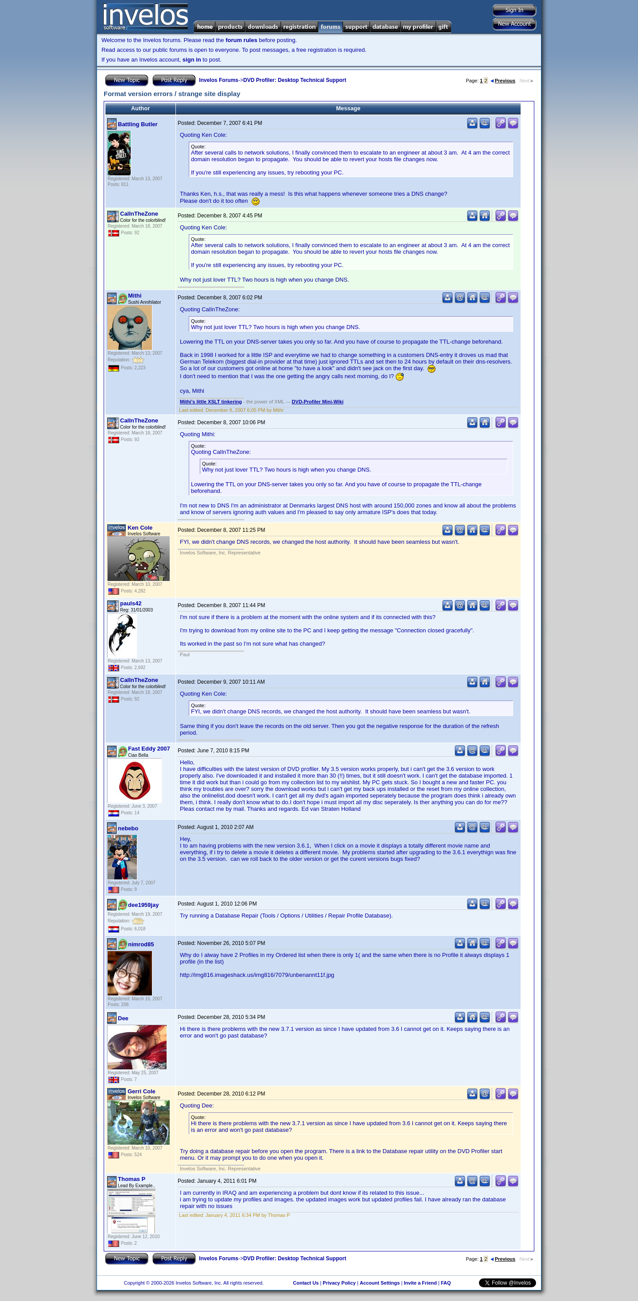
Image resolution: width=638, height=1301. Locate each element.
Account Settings (380, 1283)
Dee (123, 1018)
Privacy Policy (339, 1283)
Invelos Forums (218, 80)
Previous (502, 80)
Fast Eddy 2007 (149, 748)
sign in (192, 59)
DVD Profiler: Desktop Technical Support (294, 80)
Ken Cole (140, 527)
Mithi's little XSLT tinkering (211, 401)
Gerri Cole (142, 1091)
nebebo (128, 828)
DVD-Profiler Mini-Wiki (318, 401)
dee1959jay (143, 905)
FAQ (446, 1283)
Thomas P (131, 1179)
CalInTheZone (139, 213)
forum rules (241, 40)
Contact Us (306, 1283)
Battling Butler (138, 124)
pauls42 (130, 603)
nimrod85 (141, 944)
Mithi (134, 295)
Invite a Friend (420, 1283)
